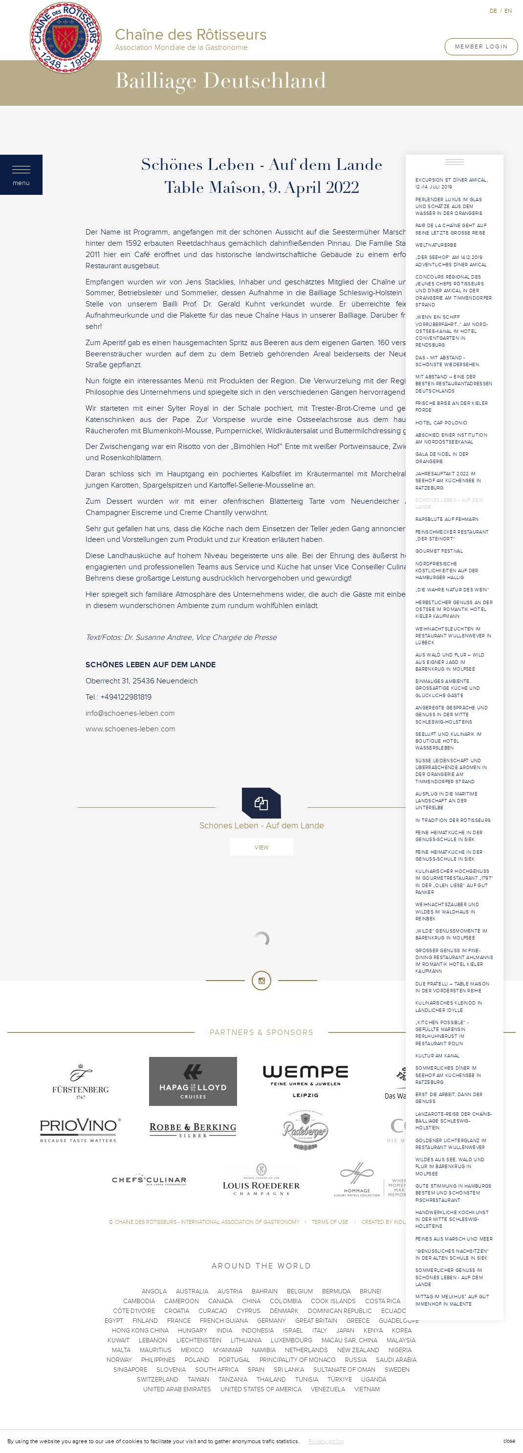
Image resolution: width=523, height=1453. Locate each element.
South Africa (217, 1370)
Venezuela (328, 1389)
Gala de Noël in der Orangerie (442, 457)
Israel (293, 1331)
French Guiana (224, 1321)
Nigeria (400, 1350)
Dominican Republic (340, 1311)
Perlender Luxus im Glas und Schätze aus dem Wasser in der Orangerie (448, 207)
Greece (358, 1321)
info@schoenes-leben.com (130, 713)
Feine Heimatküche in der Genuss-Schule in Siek (448, 836)
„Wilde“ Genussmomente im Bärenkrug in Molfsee (451, 934)
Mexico (192, 1350)
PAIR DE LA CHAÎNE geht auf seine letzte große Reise (450, 229)
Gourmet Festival (439, 551)
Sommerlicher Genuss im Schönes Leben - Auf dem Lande (449, 1277)
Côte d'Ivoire (134, 1311)
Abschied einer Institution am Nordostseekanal (451, 438)
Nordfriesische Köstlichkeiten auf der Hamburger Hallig (447, 571)
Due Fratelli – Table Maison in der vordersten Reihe (452, 987)
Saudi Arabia (396, 1360)
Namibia (264, 1350)
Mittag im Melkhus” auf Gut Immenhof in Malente (452, 1300)
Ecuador (396, 1311)
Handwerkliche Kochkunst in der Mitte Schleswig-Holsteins (452, 1220)
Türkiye (339, 1379)
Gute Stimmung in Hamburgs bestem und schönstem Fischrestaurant (453, 1193)
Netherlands (306, 1350)
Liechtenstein (198, 1340)
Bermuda (336, 1291)
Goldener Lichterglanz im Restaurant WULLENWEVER (450, 1144)
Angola (154, 1291)
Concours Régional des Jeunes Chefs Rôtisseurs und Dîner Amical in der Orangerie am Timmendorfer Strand (453, 291)
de (493, 10)
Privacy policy (326, 1441)
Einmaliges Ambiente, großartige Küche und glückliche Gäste (447, 689)
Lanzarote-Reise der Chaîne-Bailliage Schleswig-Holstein (453, 1121)
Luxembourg (291, 1340)
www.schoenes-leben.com (130, 729)
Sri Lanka (289, 1370)
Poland (197, 1360)
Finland (145, 1321)
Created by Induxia (388, 1222)
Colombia (286, 1301)
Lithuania (246, 1340)
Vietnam (367, 1389)
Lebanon (153, 1340)
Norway (119, 1360)
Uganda (373, 1379)
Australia (192, 1291)
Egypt (114, 1321)
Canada (220, 1301)
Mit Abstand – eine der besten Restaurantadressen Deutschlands (454, 384)
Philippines (158, 1360)
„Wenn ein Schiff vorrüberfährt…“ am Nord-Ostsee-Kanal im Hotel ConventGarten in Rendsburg (451, 331)
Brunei (370, 1291)
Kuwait (119, 1340)
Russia (356, 1360)
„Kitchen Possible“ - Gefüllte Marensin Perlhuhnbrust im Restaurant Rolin (442, 1033)
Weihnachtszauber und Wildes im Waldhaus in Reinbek (447, 912)
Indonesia (257, 1331)
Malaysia (401, 1340)
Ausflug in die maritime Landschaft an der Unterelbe (446, 801)
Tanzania (232, 1379)
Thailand (271, 1379)
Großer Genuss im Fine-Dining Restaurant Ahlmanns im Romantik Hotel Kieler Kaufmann (454, 961)
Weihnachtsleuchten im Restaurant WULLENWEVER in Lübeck (453, 636)
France (179, 1321)
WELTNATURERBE (436, 245)
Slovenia (171, 1370)
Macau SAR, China (349, 1340)
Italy (319, 1331)
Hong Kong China (140, 1331)
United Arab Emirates (177, 1389)
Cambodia (139, 1301)
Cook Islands (333, 1301)
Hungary (192, 1331)
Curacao (212, 1311)
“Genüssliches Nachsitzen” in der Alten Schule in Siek (452, 1254)
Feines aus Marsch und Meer (454, 1239)
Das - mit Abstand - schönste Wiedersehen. (447, 361)
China (251, 1301)
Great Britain (316, 1321)
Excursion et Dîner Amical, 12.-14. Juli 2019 (451, 183)
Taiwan (198, 1379)
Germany (271, 1321)
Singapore (130, 1370)
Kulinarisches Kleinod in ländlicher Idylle (448, 1006)
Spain (256, 1370)
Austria (230, 1291)
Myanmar (227, 1350)
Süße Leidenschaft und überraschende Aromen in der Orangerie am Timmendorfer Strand (451, 771)
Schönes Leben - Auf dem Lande (449, 503)
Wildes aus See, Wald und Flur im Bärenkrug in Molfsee (449, 1167)
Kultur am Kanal (437, 1056)
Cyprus (249, 1311)
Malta (121, 1350)
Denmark (284, 1311)
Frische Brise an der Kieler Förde (451, 406)
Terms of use (330, 1222)
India (224, 1331)
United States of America (261, 1389)
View (261, 847)
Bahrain (265, 1291)
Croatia (176, 1311)
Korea (402, 1331)
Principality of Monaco (298, 1360)
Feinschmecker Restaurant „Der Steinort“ (452, 535)
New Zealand (358, 1350)
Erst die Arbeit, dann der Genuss (449, 1098)
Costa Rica (382, 1301)
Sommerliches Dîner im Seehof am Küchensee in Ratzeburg (448, 1075)
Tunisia (306, 1379)
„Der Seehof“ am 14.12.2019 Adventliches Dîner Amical (451, 261)
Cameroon (181, 1301)
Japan (345, 1331)
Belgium (300, 1291)
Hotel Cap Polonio (441, 423)
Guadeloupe (399, 1321)
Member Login (481, 46)
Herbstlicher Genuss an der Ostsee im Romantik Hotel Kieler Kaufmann (454, 610)
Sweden (397, 1370)
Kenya (373, 1331)
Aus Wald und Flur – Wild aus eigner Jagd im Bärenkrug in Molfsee (449, 662)
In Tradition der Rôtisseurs (453, 820)
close (509, 1441)
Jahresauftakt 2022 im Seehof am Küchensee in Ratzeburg (448, 481)
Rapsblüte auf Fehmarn (447, 519)
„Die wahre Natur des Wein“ (452, 590)
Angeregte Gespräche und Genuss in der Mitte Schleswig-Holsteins (451, 715)
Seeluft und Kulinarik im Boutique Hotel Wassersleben (448, 741)
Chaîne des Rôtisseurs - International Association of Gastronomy (207, 1222)
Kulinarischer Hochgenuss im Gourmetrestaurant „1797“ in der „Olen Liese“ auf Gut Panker (454, 881)
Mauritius (156, 1350)
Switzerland (157, 1379)
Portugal (234, 1360)
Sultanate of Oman (344, 1370)
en (508, 10)
